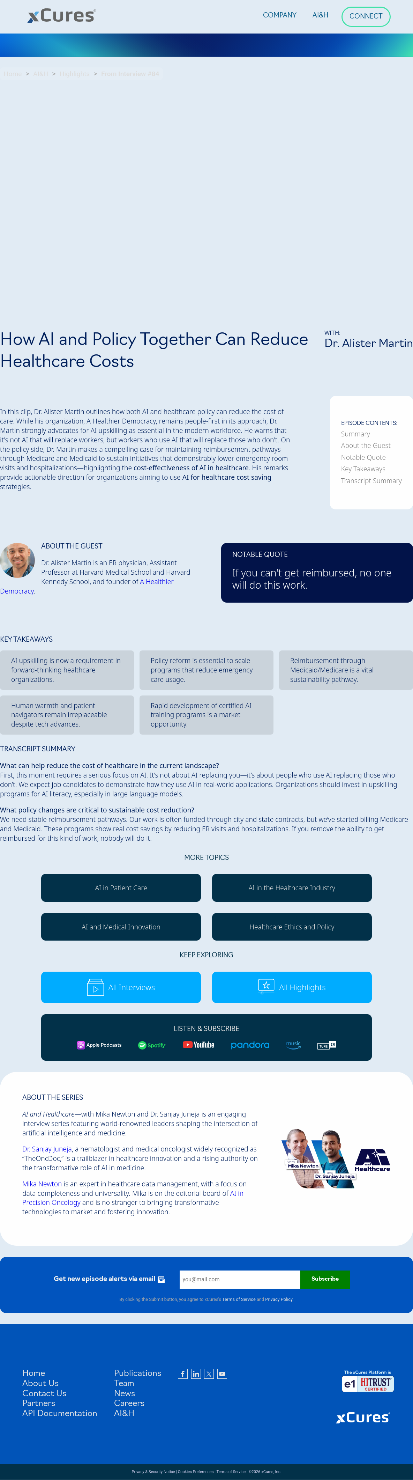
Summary (355, 434)
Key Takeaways (363, 468)
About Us (40, 1384)
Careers (129, 1404)
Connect (366, 17)
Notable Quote (363, 457)
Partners (38, 1404)
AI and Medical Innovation (121, 927)
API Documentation (59, 1414)
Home (13, 74)
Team (124, 1384)
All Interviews (121, 987)
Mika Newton (42, 1183)
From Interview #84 (130, 74)
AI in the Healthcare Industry (291, 887)
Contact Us (44, 1394)
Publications (137, 1374)
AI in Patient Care (121, 887)
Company (279, 16)
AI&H (321, 16)
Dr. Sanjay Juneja (47, 1149)
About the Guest (366, 445)
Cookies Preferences (196, 1472)
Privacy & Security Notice (153, 1472)
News (124, 1394)
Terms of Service (239, 1299)
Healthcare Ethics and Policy (291, 927)
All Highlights (292, 987)
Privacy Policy (278, 1299)
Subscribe (325, 1279)
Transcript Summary (371, 480)
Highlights (75, 74)
